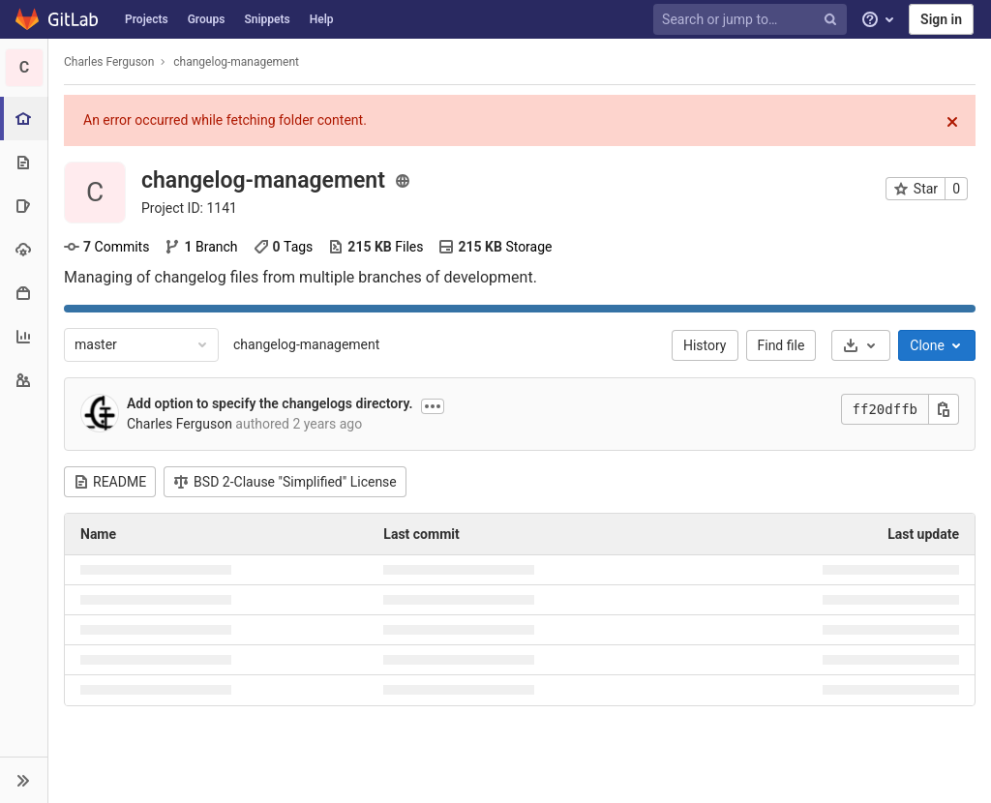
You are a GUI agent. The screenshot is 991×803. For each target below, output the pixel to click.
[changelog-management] (24, 68)
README (110, 482)
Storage (495, 246)
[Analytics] (23, 336)
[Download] (860, 345)
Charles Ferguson (109, 62)
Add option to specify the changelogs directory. (269, 403)
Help (322, 19)
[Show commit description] (432, 406)
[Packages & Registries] (23, 292)
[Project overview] (25, 118)
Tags (284, 246)
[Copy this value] (943, 409)
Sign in (941, 19)
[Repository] (23, 162)
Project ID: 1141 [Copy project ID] (189, 208)
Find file (781, 345)
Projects (146, 19)
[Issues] (23, 205)
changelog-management (306, 344)
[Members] (23, 380)
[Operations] (23, 249)
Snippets (266, 19)
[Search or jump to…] (753, 20)
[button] (23, 780)
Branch (201, 246)
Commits (106, 246)
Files (375, 246)
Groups (206, 19)
